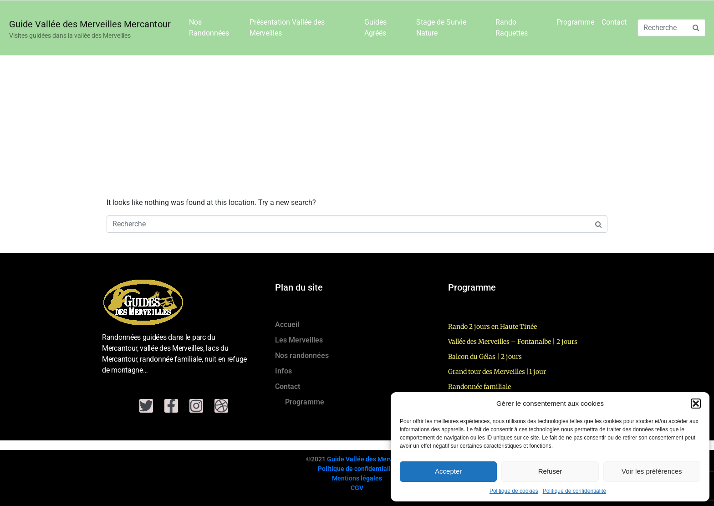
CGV (357, 487)
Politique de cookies (514, 491)
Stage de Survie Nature (441, 27)
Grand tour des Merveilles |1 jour (497, 372)
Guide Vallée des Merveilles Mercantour (90, 24)
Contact (614, 22)
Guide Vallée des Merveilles (367, 459)
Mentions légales (357, 478)
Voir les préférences (652, 471)
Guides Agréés (375, 27)
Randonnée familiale (479, 387)
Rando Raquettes (511, 27)
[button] (695, 403)
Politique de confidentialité (574, 491)
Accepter (448, 471)
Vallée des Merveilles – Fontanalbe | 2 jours (512, 341)
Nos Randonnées (209, 27)
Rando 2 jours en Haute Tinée (492, 326)
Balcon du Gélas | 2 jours (485, 357)
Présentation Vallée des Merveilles (287, 27)
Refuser (550, 471)
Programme (575, 22)
